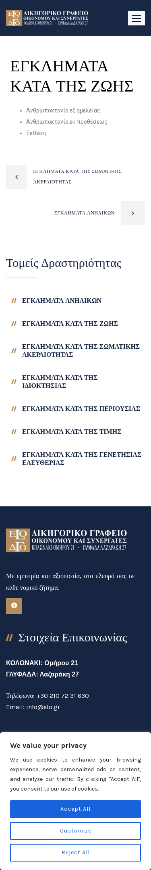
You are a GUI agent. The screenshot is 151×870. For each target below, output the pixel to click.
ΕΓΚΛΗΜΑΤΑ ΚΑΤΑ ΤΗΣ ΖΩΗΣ (70, 323)
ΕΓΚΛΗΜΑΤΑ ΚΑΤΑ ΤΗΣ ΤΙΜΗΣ (72, 431)
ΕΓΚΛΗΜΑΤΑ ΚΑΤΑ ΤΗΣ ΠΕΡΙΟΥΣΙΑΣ (81, 408)
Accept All (75, 808)
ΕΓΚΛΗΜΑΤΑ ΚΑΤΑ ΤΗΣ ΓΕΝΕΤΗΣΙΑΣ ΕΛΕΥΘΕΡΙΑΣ (82, 458)
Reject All (76, 852)
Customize (75, 830)
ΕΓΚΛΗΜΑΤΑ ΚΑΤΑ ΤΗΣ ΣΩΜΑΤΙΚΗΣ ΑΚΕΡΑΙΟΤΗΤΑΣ (77, 177)
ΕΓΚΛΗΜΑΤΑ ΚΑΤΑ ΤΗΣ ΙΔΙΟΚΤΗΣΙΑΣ (60, 381)
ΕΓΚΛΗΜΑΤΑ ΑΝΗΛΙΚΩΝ (84, 213)
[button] (136, 18)
